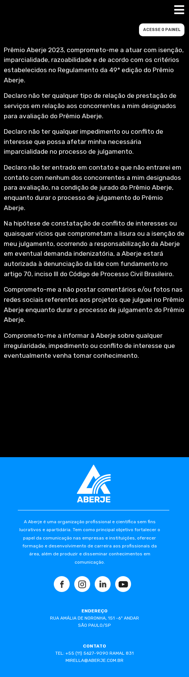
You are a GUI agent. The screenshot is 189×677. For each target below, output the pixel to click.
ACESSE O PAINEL (161, 29)
